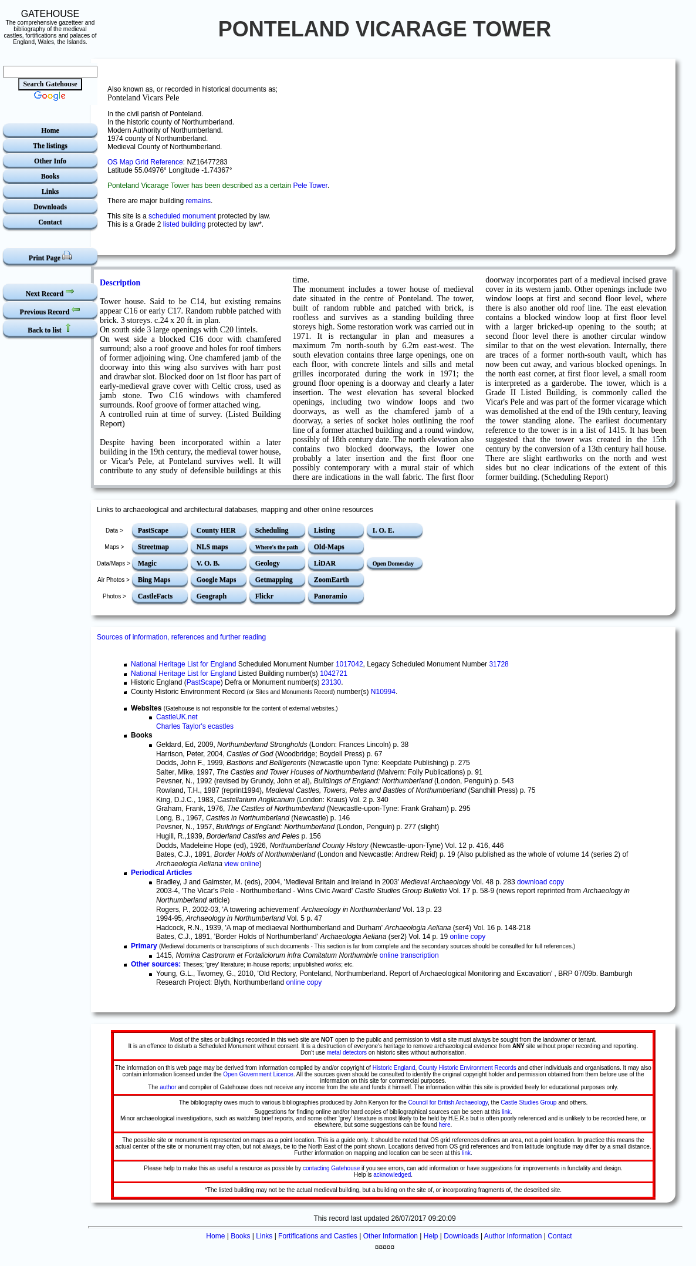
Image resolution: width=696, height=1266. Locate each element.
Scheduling (272, 530)
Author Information (513, 1236)
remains (198, 201)
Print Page (50, 256)
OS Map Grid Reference (145, 162)
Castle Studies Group (528, 1102)
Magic (147, 563)
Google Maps (216, 579)
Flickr (264, 596)
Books (50, 176)
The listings (50, 146)
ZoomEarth (331, 579)
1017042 (349, 664)
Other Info (50, 161)
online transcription (409, 955)
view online (241, 864)
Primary (144, 946)
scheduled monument (182, 216)
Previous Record (50, 310)
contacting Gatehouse (331, 1168)
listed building (184, 224)
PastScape (153, 530)
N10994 (383, 692)
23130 (331, 682)
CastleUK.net (177, 717)
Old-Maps (329, 547)
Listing (324, 530)
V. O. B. (208, 563)
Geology (267, 563)
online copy (467, 936)
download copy (540, 882)
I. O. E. (383, 530)
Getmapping (274, 579)
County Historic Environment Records (467, 1068)
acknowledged (392, 1174)
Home (50, 130)
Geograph (212, 596)
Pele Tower (310, 185)
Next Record (50, 292)
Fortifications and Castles (317, 1236)
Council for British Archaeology (448, 1102)
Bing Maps (154, 579)
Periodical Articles (161, 872)
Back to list (50, 328)
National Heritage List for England (183, 664)
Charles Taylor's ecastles (195, 726)
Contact (50, 222)
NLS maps (212, 547)
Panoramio (330, 596)
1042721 (333, 673)
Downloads (50, 207)
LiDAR (325, 563)
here (445, 1125)
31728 (498, 664)
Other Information (390, 1236)
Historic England (394, 1068)
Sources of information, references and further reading (181, 637)
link (506, 1112)
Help (431, 1236)
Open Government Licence (258, 1074)
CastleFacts (155, 596)
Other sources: (156, 964)
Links (50, 191)
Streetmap (153, 547)
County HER (216, 530)
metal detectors (347, 1052)
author (168, 1087)
